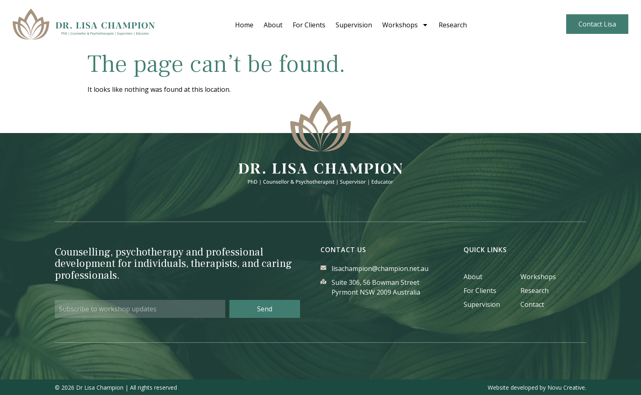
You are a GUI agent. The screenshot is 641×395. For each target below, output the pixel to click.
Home (254, 24)
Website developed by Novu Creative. (537, 387)
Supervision (364, 24)
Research (463, 24)
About (283, 24)
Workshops (415, 25)
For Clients (319, 24)
